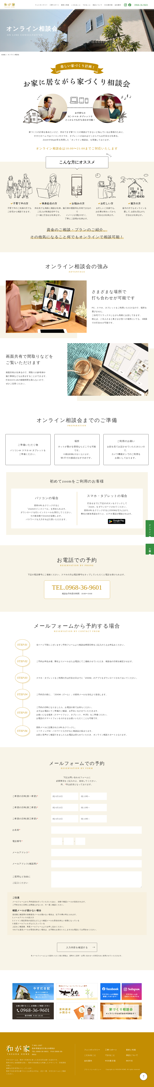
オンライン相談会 (150, 528)
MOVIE (129, 1061)
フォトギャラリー (43, 4)
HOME (3, 54)
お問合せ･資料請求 (150, 549)
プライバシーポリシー (92, 1069)
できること (89, 4)
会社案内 (120, 4)
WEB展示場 (110, 4)
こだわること (78, 4)
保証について (99, 4)
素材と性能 (67, 4)
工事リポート (56, 4)
